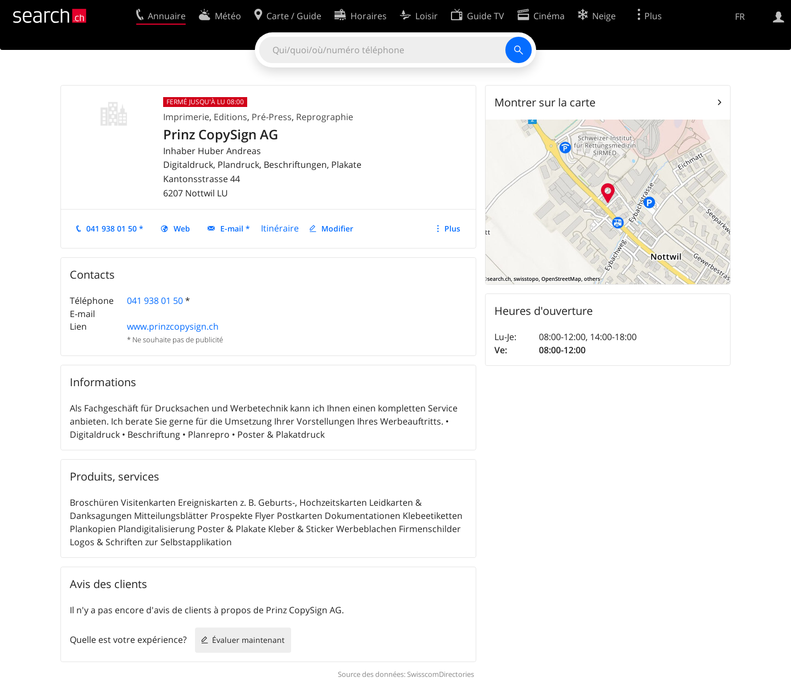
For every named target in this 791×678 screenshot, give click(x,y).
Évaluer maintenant (248, 640)
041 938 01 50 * (114, 228)
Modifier (337, 228)
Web (182, 228)
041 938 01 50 (155, 301)
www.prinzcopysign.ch (173, 326)
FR (740, 16)
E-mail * (235, 228)
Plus (452, 228)
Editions (230, 117)
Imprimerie (186, 117)
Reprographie (324, 117)
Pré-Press (272, 117)
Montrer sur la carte (544, 102)
